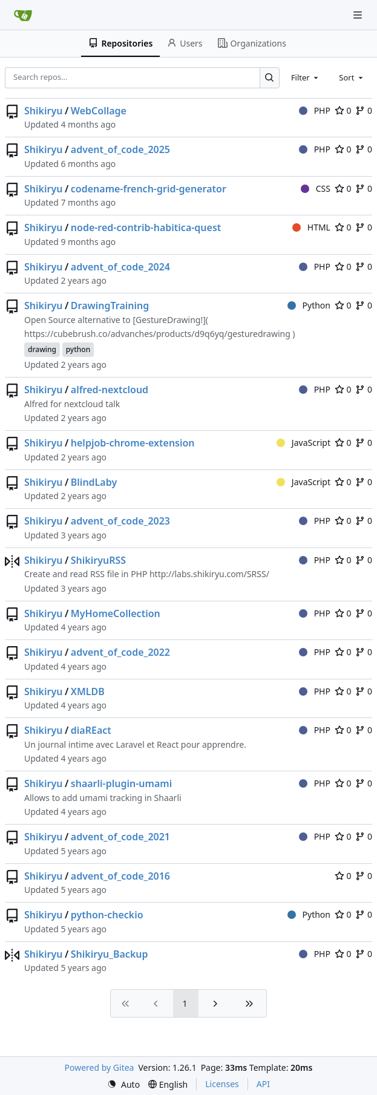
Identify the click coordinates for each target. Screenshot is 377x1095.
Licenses (222, 1084)
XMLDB (88, 691)
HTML (311, 227)
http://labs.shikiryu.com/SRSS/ (209, 574)
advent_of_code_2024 (120, 267)
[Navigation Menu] (359, 15)
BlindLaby (94, 482)
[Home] (23, 15)
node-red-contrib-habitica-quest (146, 227)
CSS (315, 188)
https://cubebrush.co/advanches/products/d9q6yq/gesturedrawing (157, 333)
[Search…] (270, 77)
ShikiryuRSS (98, 560)
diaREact (91, 730)
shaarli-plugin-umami (121, 783)
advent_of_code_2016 (120, 876)
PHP (314, 110)
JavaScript (303, 442)
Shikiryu (43, 111)
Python (308, 305)
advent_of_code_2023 (120, 521)
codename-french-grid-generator (148, 189)
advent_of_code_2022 (120, 652)
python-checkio (107, 915)
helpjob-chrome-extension (133, 443)
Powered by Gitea (99, 1067)
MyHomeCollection (115, 613)
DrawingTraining (110, 305)
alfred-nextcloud (109, 390)
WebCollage (98, 111)
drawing (42, 349)
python (78, 349)
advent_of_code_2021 (120, 837)
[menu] (123, 1084)
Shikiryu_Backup (109, 954)
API (263, 1084)
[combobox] (305, 77)
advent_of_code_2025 (120, 149)
